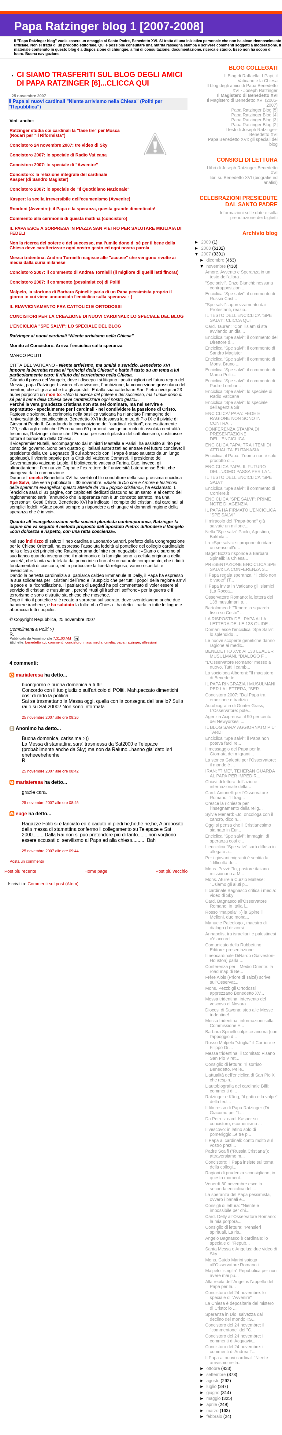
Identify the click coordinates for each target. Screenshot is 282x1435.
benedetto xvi (35, 642)
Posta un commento (26, 861)
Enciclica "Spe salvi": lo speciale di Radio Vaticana (238, 394)
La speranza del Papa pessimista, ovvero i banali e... (238, 1197)
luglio (212, 1386)
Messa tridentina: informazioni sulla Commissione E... (239, 1023)
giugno (213, 1392)
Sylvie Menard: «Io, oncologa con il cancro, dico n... (239, 817)
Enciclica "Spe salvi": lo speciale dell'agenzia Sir (236, 405)
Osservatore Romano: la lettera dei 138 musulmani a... (239, 599)
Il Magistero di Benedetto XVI (247, 95)
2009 (206, 242)
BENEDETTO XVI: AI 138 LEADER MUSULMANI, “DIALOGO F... (239, 654)
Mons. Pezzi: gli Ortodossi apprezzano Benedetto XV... (234, 991)
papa (121, 642)
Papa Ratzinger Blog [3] (254, 119)
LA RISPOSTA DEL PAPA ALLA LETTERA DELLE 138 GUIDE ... (239, 621)
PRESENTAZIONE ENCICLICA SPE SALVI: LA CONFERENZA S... (240, 567)
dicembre (216, 260)
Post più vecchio (172, 871)
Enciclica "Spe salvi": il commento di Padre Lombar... (240, 383)
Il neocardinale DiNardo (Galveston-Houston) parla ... (240, 958)
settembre (216, 1374)
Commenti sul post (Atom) (53, 883)
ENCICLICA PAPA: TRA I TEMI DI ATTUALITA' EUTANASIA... (238, 447)
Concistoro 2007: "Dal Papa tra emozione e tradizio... (235, 697)
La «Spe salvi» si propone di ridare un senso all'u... (239, 545)
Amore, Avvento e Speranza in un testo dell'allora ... (237, 274)
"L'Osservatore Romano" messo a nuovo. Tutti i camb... (238, 665)
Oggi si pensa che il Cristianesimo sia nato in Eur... (238, 827)
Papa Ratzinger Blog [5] (254, 110)
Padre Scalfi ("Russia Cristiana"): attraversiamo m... (237, 1153)
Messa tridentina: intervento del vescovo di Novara (235, 1001)
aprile (212, 1404)
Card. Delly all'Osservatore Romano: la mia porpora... (240, 1219)
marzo (213, 1410)
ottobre (213, 1368)
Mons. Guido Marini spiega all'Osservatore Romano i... (233, 1262)
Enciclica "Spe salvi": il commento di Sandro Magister (240, 350)
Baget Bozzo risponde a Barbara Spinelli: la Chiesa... (236, 556)
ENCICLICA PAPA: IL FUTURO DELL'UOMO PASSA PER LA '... (239, 469)
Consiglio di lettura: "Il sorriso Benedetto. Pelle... (233, 1067)
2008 (206, 248)
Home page (95, 871)
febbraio (215, 1416)
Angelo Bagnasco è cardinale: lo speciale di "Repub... (236, 1241)
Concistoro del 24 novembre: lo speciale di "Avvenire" (235, 1295)
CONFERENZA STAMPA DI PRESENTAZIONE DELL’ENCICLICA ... (232, 434)
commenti (56, 642)
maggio (214, 1398)
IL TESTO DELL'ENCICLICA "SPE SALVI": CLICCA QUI (238, 318)
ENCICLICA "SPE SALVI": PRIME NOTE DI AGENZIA (238, 501)
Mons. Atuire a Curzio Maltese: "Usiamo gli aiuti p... (235, 882)
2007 (206, 253)
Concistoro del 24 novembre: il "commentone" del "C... (234, 1327)
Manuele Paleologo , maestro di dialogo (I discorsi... (236, 925)
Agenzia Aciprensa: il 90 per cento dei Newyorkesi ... (238, 719)
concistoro (73, 642)
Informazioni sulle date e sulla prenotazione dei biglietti (248, 215)
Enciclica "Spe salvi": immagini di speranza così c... (237, 838)
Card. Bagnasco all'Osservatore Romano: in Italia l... (236, 903)
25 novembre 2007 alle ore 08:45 (50, 803)
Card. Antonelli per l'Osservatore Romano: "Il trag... (236, 795)
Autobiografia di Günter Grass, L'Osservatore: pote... (234, 708)
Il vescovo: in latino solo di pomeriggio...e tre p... (230, 1132)
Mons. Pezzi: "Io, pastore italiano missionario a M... (237, 871)
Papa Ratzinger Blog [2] (254, 124)
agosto (213, 1380)
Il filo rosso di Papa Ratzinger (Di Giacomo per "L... (237, 1110)
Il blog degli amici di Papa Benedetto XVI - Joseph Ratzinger (241, 88)
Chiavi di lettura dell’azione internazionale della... (231, 784)
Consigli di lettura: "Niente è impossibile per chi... (232, 1208)
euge (21, 813)
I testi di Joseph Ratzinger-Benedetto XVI (252, 132)
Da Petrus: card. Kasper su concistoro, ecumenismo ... (233, 1121)
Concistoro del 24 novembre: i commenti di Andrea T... (234, 1349)
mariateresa (29, 674)
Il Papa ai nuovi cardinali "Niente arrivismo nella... (236, 1360)
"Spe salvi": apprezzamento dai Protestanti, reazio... (235, 307)
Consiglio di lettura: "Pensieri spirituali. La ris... (233, 1230)
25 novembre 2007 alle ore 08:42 (50, 771)
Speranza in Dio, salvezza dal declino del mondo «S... (234, 1317)
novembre (216, 266)
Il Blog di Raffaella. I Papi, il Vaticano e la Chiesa (251, 78)
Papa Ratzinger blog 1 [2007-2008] (108, 26)
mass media (92, 642)
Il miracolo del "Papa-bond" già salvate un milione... (235, 523)
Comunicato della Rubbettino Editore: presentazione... (233, 947)
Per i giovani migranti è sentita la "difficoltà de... (236, 860)
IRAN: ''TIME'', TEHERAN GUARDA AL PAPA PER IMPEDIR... (240, 773)
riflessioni (149, 642)
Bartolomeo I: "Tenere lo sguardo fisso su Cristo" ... (237, 610)
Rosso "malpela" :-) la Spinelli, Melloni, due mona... (234, 914)
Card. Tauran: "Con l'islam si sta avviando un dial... (236, 329)
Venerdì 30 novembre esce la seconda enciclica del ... (233, 1186)
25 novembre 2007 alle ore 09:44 (50, 851)
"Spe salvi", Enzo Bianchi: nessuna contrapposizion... (239, 285)
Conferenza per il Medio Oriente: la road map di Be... (239, 969)
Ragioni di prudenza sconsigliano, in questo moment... (240, 1175)
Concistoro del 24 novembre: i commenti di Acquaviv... (234, 1338)
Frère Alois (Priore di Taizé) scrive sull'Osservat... (237, 980)
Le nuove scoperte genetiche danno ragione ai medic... (240, 643)
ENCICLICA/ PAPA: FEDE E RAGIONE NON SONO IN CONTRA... (233, 418)
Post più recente (20, 871)
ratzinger (133, 642)
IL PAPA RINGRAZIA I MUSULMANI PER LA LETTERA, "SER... (240, 686)
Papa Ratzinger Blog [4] (254, 114)
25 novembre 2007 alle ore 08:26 (50, 717)
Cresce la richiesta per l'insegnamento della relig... (234, 806)
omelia (109, 642)
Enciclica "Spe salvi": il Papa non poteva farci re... (237, 741)
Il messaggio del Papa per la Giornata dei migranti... (232, 751)
